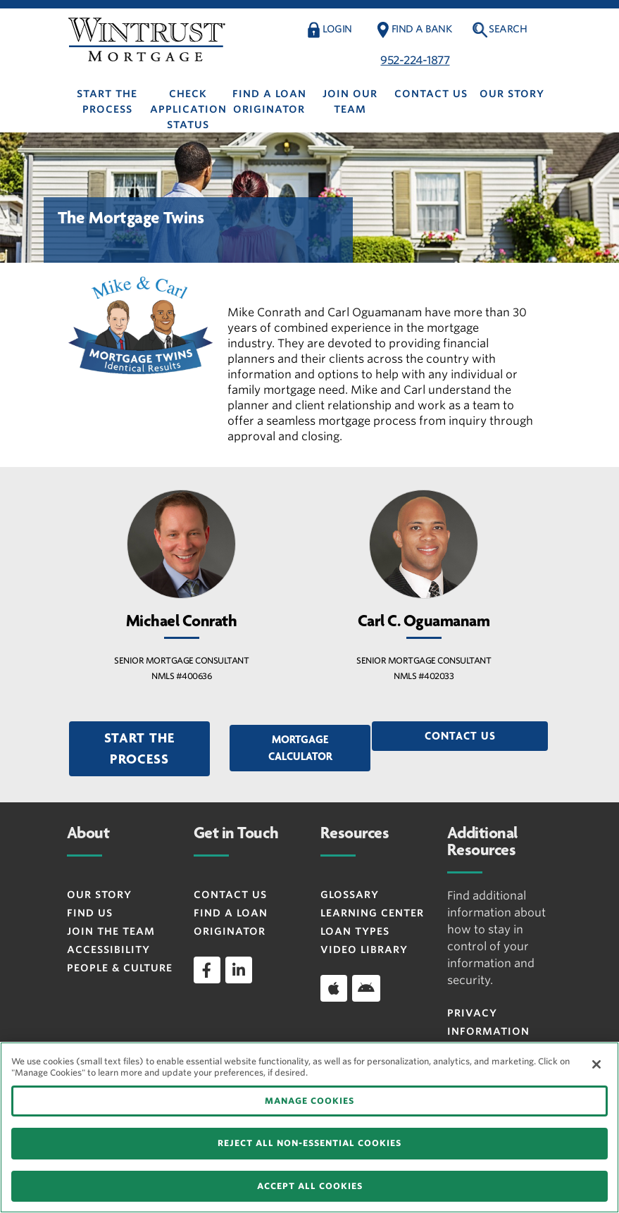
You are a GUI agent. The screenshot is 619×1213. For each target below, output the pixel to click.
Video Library (364, 949)
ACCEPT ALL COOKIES (310, 1186)
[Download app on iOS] (333, 988)
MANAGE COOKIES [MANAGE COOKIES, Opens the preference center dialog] (309, 1100)
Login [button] (337, 29)
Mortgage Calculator (300, 748)
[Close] (596, 1064)
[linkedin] (238, 970)
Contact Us (431, 93)
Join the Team (111, 931)
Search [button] (508, 29)
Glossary (349, 894)
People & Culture (120, 967)
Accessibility (108, 949)
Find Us (90, 913)
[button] (139, 748)
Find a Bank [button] (422, 29)
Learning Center (372, 913)
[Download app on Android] (366, 988)
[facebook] (207, 970)
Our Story (512, 93)
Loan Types (354, 931)
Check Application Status (188, 109)
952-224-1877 (414, 60)
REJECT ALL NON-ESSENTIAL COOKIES (309, 1143)
